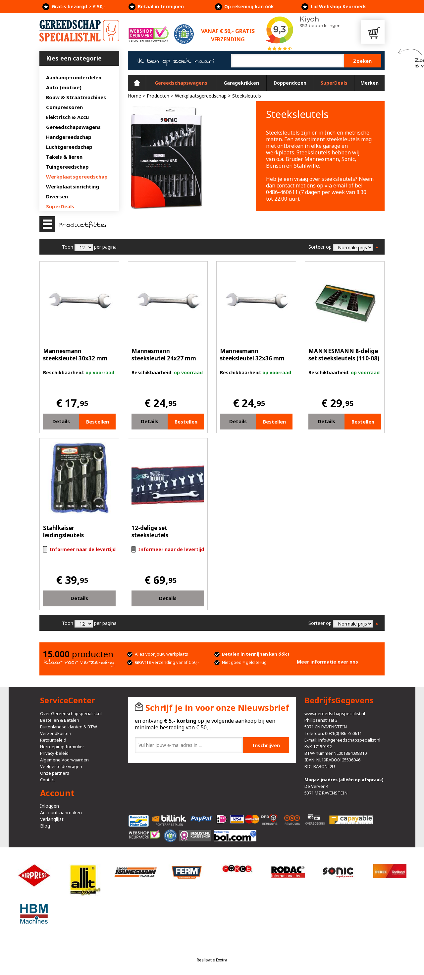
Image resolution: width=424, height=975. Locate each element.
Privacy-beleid (54, 753)
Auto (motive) (63, 87)
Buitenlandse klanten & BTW (68, 727)
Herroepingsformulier (62, 747)
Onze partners (54, 773)
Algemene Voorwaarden (64, 760)
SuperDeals (60, 206)
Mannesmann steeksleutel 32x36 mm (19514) (252, 358)
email (340, 185)
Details (61, 421)
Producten (158, 96)
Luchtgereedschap (69, 146)
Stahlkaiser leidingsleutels (63, 531)
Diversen (57, 196)
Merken (369, 83)
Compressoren (64, 107)
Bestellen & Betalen (59, 720)
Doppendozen (290, 83)
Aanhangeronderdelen (73, 77)
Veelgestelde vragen (61, 766)
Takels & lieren (64, 156)
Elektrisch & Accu (67, 117)
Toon (67, 247)
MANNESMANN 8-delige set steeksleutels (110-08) (343, 354)
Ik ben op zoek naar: (176, 60)
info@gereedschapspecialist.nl (349, 740)
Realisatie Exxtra (212, 960)
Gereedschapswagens (73, 127)
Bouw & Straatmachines (76, 97)
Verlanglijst (52, 819)
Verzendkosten (55, 733)
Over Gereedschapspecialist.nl (71, 713)
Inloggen (49, 806)
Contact (47, 780)
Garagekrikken (241, 83)
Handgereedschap (68, 137)
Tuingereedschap (67, 166)
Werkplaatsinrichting (72, 186)
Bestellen (97, 421)
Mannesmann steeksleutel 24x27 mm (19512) (164, 358)
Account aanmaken (61, 812)
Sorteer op (320, 247)
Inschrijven (266, 745)
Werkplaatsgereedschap (77, 176)
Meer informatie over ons (327, 662)
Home (137, 83)
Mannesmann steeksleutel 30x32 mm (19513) (75, 358)
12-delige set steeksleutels (150, 531)
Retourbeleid (53, 740)
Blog (45, 826)
